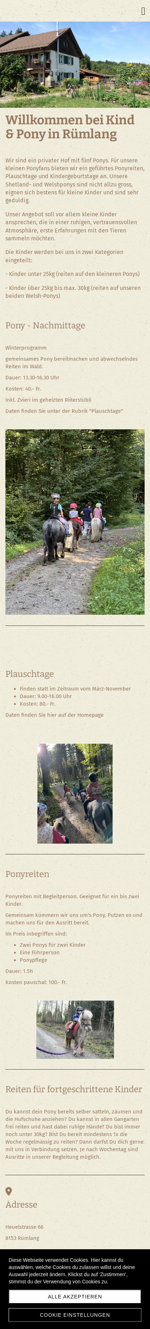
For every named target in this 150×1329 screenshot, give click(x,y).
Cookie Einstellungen (75, 1315)
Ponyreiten (27, 874)
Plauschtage (29, 674)
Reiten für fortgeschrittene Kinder (73, 1089)
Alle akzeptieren (75, 1297)
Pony (15, 325)
